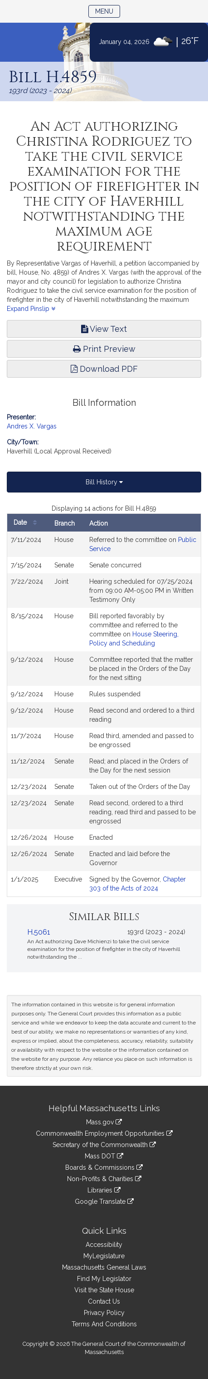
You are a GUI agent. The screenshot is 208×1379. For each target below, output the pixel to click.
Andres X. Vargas (32, 426)
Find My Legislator (104, 1278)
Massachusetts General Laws (104, 1267)
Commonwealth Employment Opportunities (104, 1133)
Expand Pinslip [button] (31, 308)
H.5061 (38, 932)
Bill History (104, 482)
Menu (107, 10)
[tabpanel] (104, 700)
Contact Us (104, 1301)
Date (27, 522)
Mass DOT (104, 1156)
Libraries (104, 1190)
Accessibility (104, 1244)
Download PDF (104, 369)
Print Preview (104, 349)
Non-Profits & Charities (104, 1178)
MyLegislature (104, 1256)
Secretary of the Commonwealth (104, 1144)
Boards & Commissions (104, 1167)
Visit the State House (104, 1290)
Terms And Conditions (104, 1324)
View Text (104, 329)
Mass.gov (104, 1122)
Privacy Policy (104, 1312)
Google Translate (104, 1201)
